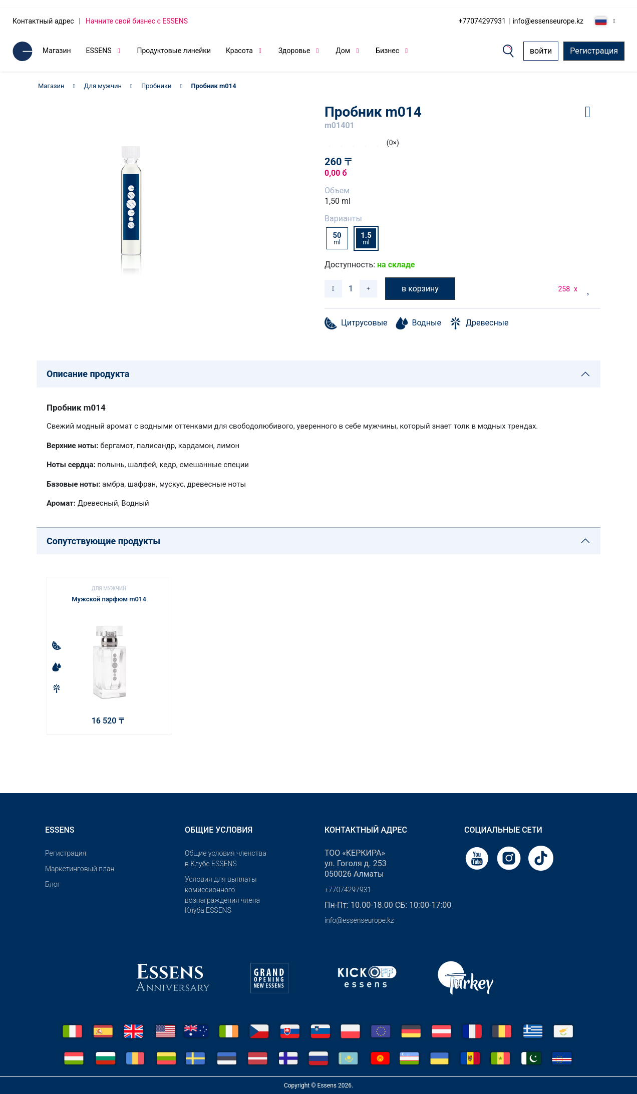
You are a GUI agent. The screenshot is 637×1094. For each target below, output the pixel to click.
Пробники (156, 86)
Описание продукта (88, 374)
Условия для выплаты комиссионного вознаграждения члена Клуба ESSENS (222, 894)
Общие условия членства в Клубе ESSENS (225, 858)
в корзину (420, 288)
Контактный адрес (43, 21)
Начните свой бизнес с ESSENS (137, 21)
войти (541, 51)
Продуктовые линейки (174, 51)
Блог (52, 884)
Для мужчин (103, 86)
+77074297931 (482, 21)
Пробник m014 (213, 86)
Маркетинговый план (79, 869)
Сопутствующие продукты (103, 541)
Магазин (57, 51)
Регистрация (594, 51)
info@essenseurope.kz (547, 21)
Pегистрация (65, 853)
